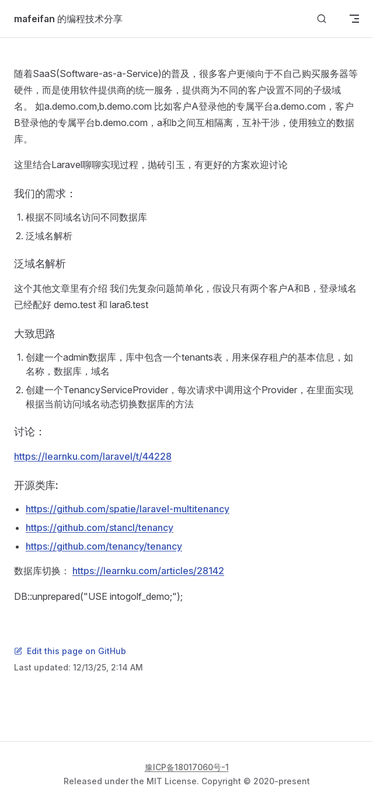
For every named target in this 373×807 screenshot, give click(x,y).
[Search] (322, 19)
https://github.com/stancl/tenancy (99, 527)
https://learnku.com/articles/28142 (148, 571)
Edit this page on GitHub (70, 651)
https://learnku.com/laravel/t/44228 (93, 456)
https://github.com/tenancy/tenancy (104, 546)
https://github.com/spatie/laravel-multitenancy (127, 509)
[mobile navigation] (354, 18)
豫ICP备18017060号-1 (187, 767)
